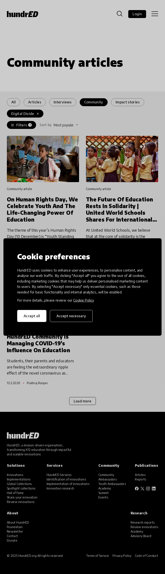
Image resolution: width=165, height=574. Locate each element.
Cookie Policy (83, 300)
